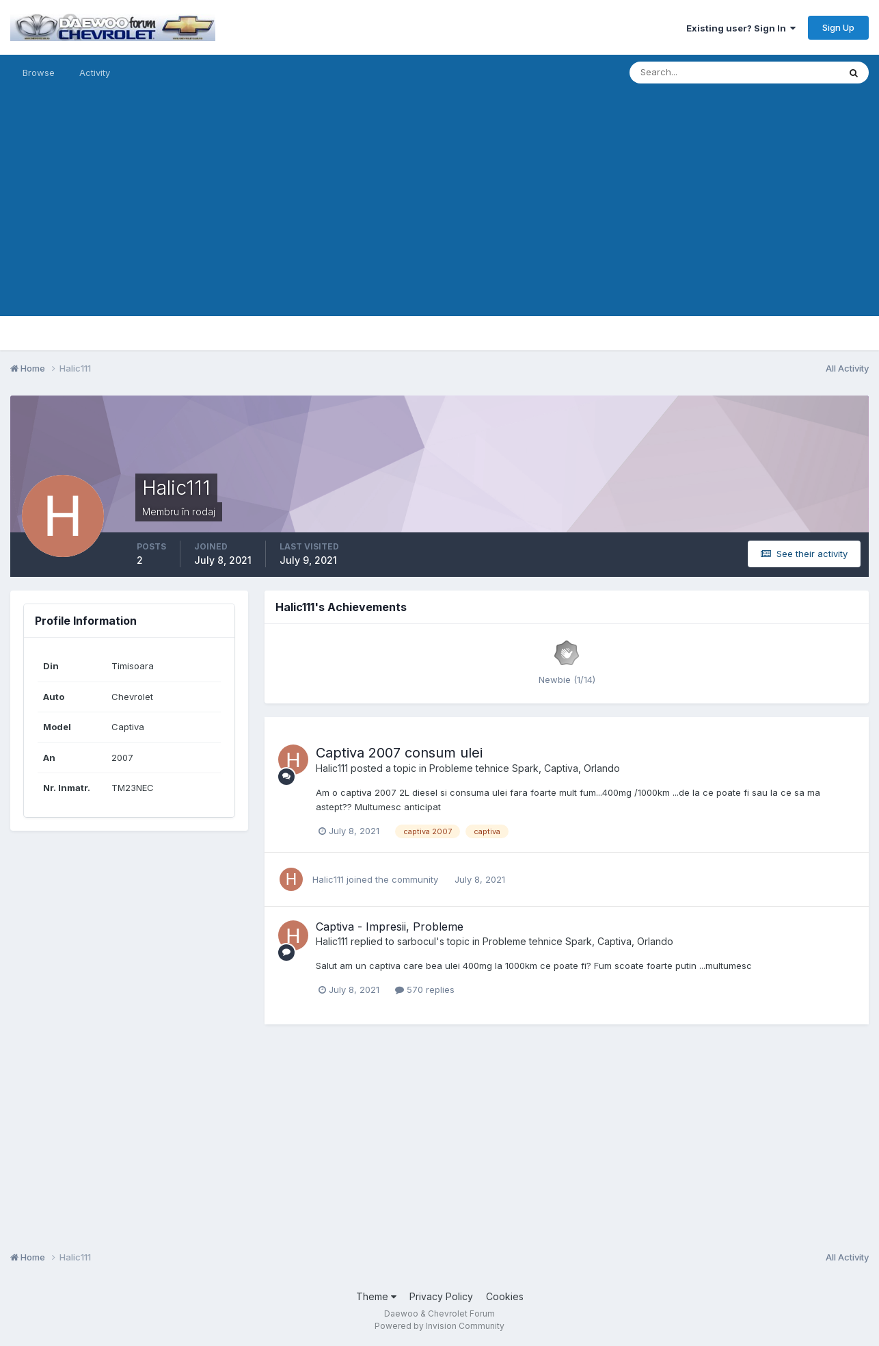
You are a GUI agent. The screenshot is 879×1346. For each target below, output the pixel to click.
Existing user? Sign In (741, 28)
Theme (376, 1296)
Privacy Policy (441, 1296)
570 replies (425, 989)
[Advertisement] (439, 220)
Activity (94, 72)
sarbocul (416, 941)
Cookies (505, 1296)
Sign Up (838, 27)
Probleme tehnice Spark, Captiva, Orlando (524, 768)
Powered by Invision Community (439, 1326)
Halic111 (332, 768)
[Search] (690, 72)
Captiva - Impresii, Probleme (389, 926)
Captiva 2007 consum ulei (399, 753)
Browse (39, 72)
